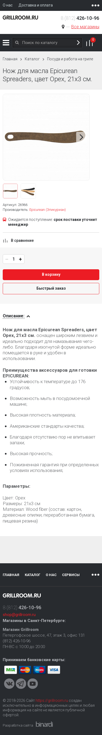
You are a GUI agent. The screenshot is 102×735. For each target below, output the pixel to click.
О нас (51, 575)
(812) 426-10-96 (16, 641)
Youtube (32, 683)
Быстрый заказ (51, 288)
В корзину (51, 274)
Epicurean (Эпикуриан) (47, 210)
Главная (10, 59)
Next (81, 137)
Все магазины (85, 26)
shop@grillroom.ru (19, 614)
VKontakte (9, 683)
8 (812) (80, 18)
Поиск (78, 42)
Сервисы (71, 575)
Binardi (44, 724)
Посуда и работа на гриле (70, 59)
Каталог (6, 42)
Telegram (21, 683)
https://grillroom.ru (52, 700)
